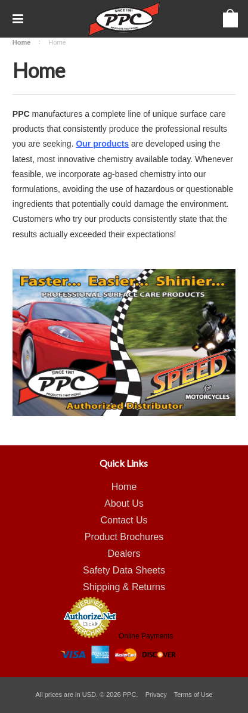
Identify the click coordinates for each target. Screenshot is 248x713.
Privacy (156, 694)
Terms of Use (193, 694)
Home (22, 42)
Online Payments (146, 636)
